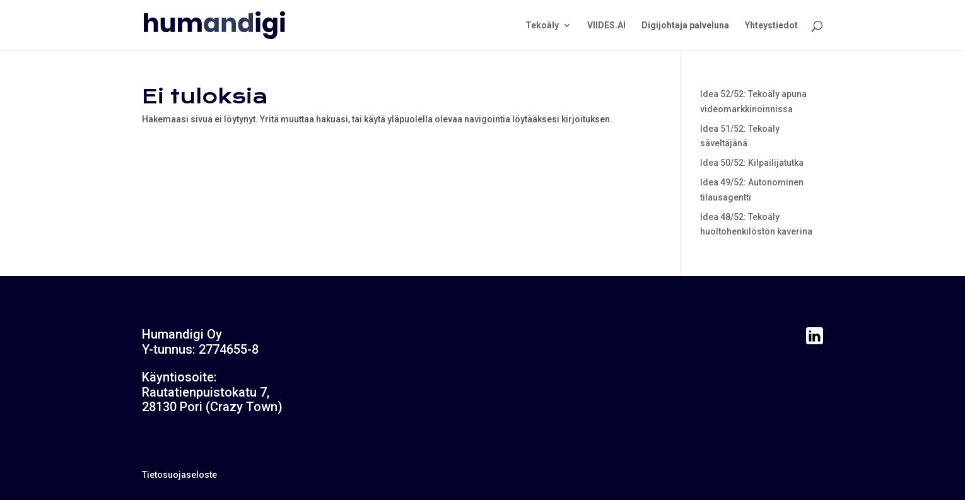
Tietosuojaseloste (179, 475)
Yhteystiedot (771, 25)
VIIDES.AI (606, 25)
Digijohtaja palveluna (685, 25)
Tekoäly (542, 25)
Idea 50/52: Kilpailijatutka (752, 163)
